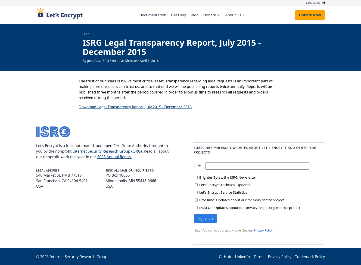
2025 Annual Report (114, 156)
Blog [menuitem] (195, 15)
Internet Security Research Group (78, 256)
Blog (86, 34)
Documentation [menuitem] (152, 15)
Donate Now (310, 15)
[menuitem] (212, 15)
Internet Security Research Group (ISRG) (107, 151)
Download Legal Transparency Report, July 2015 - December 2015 (135, 106)
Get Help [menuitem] (178, 15)
